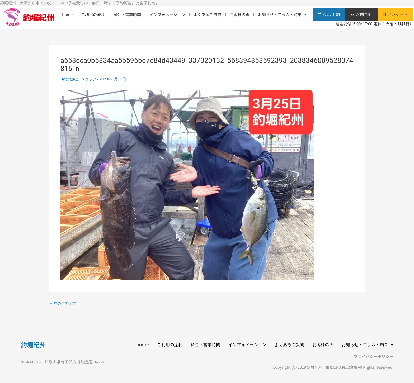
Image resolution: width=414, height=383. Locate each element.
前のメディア (63, 303)
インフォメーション (167, 14)
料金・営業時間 (127, 14)
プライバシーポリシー (373, 356)
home (67, 14)
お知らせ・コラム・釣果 (282, 14)
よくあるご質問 (207, 14)
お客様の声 (240, 14)
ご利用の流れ (93, 14)
